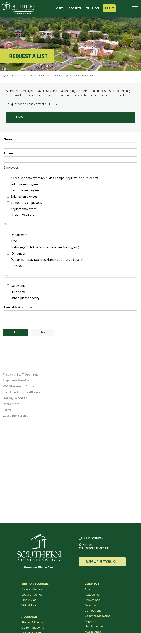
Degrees (90, 621)
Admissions (92, 599)
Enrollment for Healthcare (21, 392)
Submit (15, 332)
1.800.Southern (91, 538)
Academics (92, 594)
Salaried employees (22, 196)
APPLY (109, 8)
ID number (16, 254)
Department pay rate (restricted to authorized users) (45, 260)
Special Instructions (18, 307)
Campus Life (93, 610)
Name (8, 139)
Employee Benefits (16, 380)
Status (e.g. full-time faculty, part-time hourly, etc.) (43, 247)
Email (20, 117)
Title (12, 241)
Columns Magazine (97, 615)
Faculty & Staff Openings (20, 374)
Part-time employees (23, 190)
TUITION (92, 8)
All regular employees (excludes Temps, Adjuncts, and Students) (52, 178)
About (88, 589)
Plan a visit (28, 599)
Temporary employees (24, 203)
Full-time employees (22, 184)
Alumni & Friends (32, 622)
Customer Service (15, 416)
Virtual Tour (28, 605)
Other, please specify (23, 298)
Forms (7, 410)
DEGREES (75, 8)
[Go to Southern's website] (18, 8)
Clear (43, 332)
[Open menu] (135, 8)
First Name (16, 292)
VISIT (59, 8)
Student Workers (20, 215)
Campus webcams (34, 589)
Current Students (32, 627)
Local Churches (31, 594)
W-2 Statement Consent (20, 386)
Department (17, 235)
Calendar (91, 605)
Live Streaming (94, 626)
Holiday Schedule (15, 398)
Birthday (14, 266)
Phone (8, 153)
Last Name (16, 286)
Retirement (11, 404)
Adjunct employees (22, 209)
